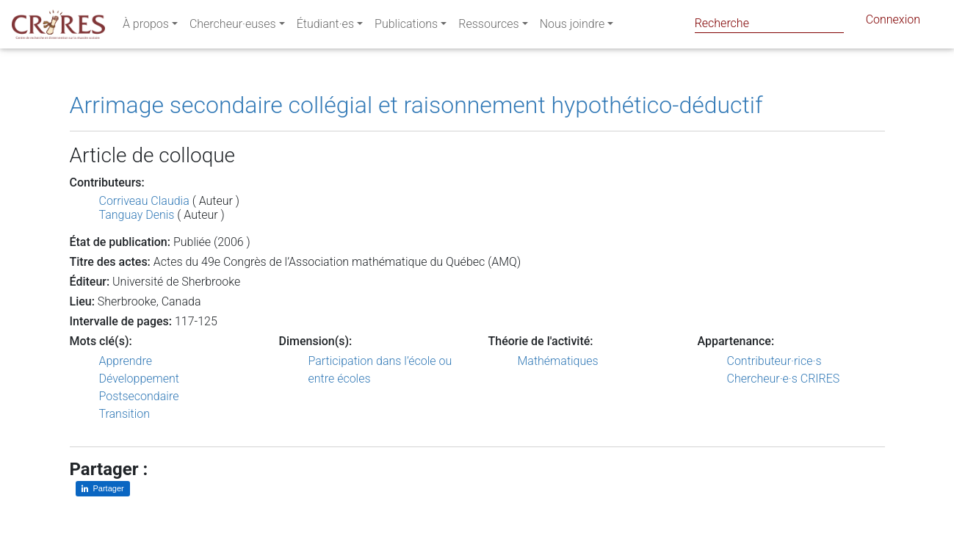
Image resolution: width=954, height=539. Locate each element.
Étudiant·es (325, 27)
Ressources (488, 27)
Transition (125, 414)
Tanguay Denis (137, 215)
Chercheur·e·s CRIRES (783, 379)
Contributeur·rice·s (774, 361)
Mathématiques (558, 361)
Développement (139, 379)
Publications (406, 27)
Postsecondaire (139, 396)
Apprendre (125, 361)
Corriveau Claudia (144, 201)
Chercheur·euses (232, 27)
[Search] (769, 23)
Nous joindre (572, 27)
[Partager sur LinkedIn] (103, 488)
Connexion (893, 22)
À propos (146, 27)
